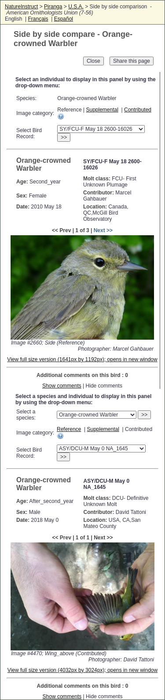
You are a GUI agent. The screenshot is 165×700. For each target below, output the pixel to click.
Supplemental (102, 110)
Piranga (53, 7)
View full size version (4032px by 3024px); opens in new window (82, 670)
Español (63, 19)
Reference (69, 429)
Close (93, 61)
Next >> (103, 230)
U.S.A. (76, 7)
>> (64, 137)
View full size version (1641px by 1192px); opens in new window (82, 359)
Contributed (137, 110)
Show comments (61, 386)
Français (38, 19)
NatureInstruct (21, 7)
